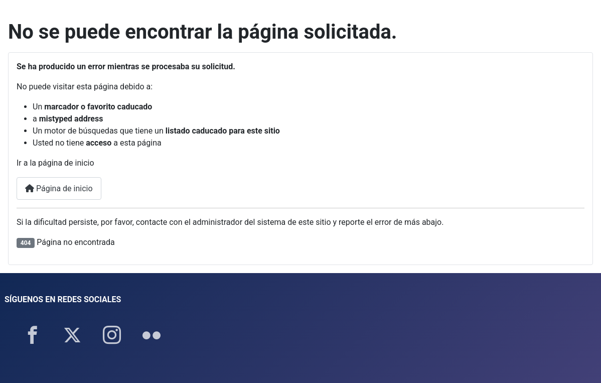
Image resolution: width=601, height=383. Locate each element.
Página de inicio (59, 188)
